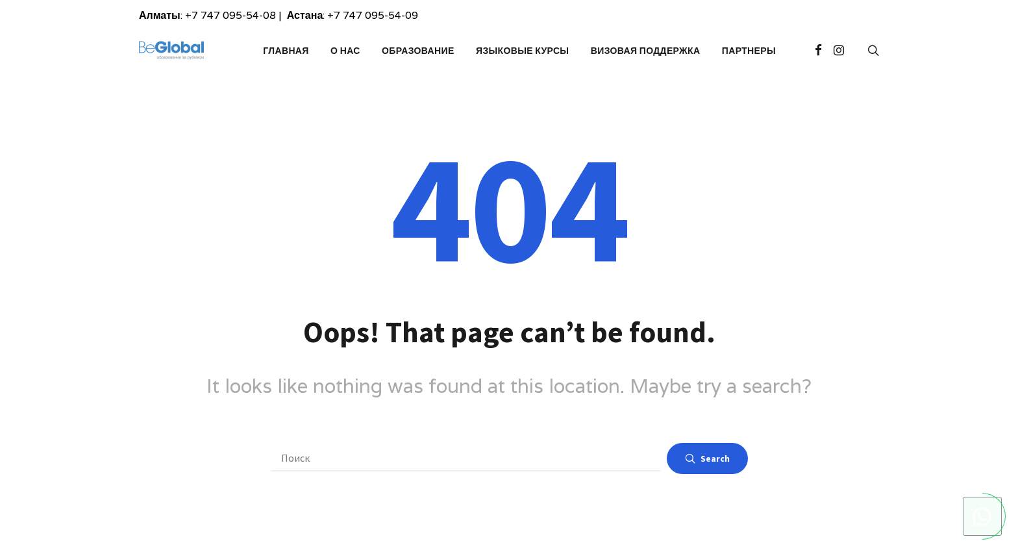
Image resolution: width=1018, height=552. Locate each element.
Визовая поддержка (646, 50)
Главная (285, 50)
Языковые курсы (522, 50)
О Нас (345, 50)
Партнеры (749, 50)
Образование (418, 50)
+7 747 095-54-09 (372, 15)
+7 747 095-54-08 (230, 15)
